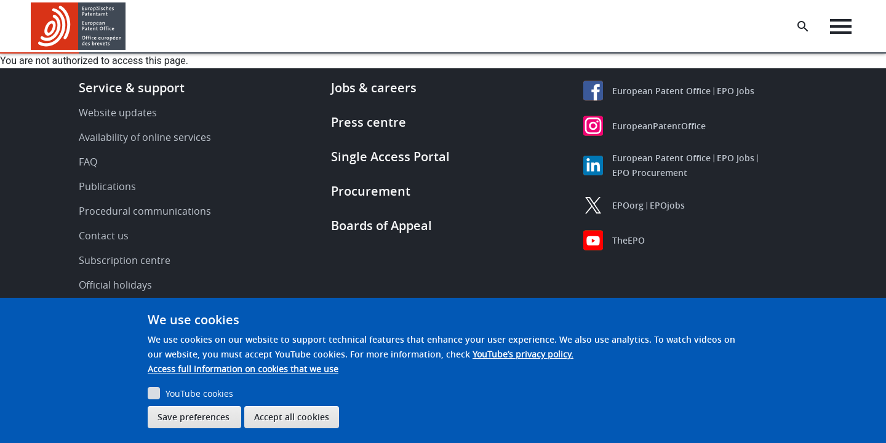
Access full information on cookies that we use (243, 369)
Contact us (104, 235)
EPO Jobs (735, 91)
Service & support (132, 87)
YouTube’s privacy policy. (523, 354)
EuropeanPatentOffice (659, 126)
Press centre (368, 122)
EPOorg (628, 205)
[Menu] (840, 26)
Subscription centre (124, 260)
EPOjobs (667, 205)
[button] (127, 26)
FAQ (88, 162)
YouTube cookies (199, 393)
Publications (107, 186)
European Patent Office (661, 91)
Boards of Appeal (381, 225)
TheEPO (628, 240)
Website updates (118, 112)
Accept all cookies (291, 417)
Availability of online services (145, 137)
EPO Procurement (649, 172)
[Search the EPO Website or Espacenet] (803, 26)
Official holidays (115, 285)
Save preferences (193, 417)
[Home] (78, 26)
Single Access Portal (390, 156)
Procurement (370, 191)
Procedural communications (145, 211)
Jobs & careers (374, 87)
